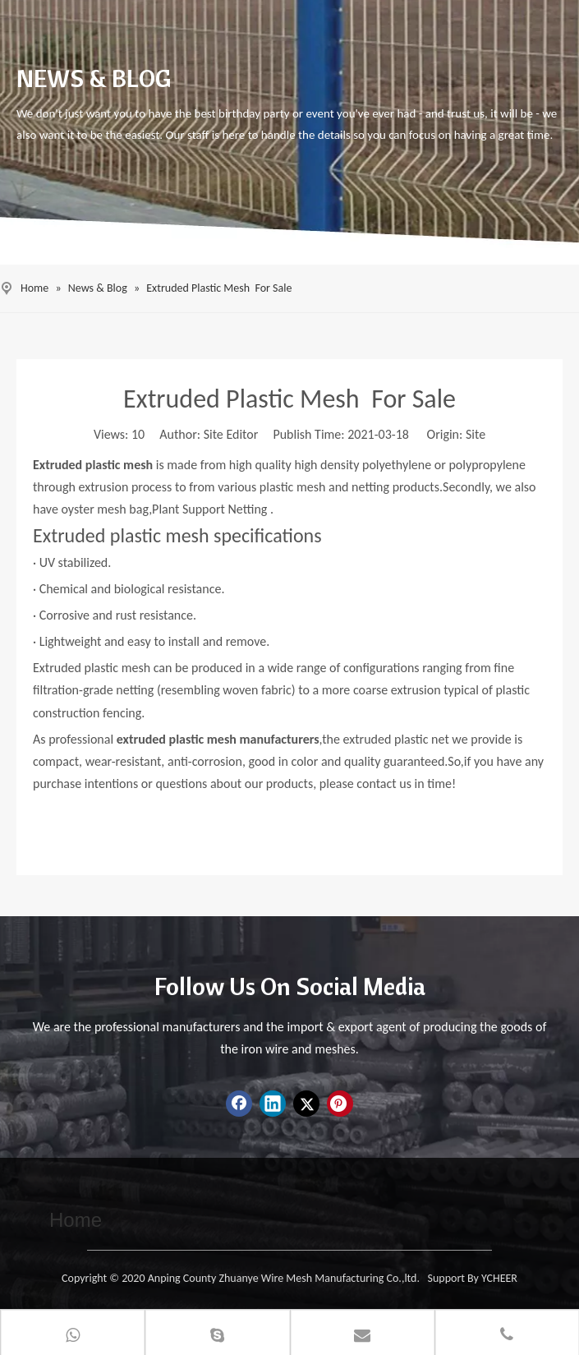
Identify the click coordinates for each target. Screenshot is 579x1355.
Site (475, 434)
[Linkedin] (273, 1103)
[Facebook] (239, 1103)
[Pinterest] (340, 1103)
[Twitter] (306, 1103)
